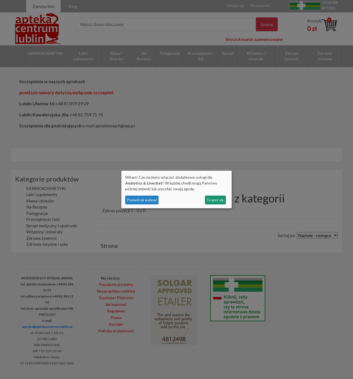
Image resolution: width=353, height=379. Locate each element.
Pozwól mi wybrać (142, 200)
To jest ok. (215, 200)
